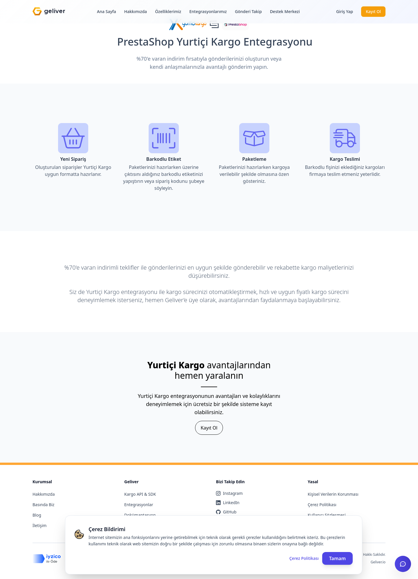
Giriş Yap (344, 11)
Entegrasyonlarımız (208, 11)
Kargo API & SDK (140, 494)
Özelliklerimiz (168, 11)
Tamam (337, 558)
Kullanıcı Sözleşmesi (327, 515)
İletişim (39, 525)
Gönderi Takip (248, 11)
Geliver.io (378, 562)
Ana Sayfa (106, 11)
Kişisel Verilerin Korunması (333, 494)
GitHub (226, 512)
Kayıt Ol (373, 11)
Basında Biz (43, 504)
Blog (37, 515)
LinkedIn (227, 502)
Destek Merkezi (285, 11)
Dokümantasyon (140, 515)
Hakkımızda (135, 11)
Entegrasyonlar (138, 504)
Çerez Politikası (322, 504)
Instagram (229, 493)
